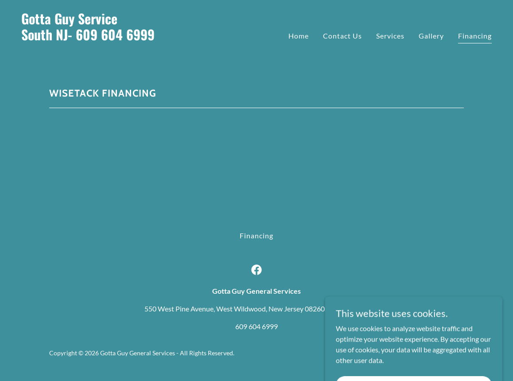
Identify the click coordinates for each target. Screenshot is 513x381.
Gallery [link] (431, 35)
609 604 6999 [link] (256, 326)
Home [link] (298, 35)
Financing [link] (475, 35)
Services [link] (390, 35)
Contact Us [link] (342, 35)
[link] (135, 53)
